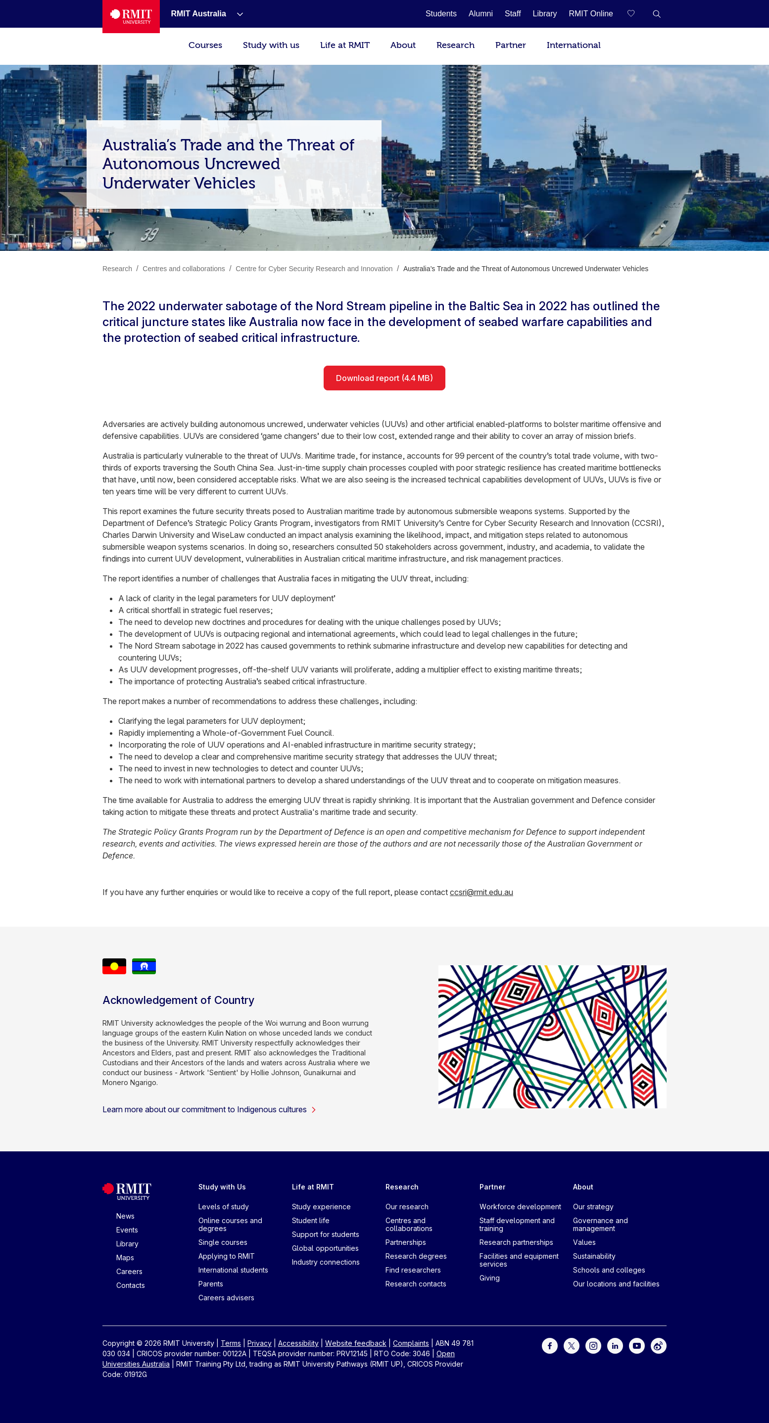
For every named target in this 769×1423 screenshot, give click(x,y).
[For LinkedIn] (615, 1345)
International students (233, 1270)
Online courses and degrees (230, 1224)
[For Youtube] (637, 1345)
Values (584, 1242)
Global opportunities (325, 1248)
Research (455, 45)
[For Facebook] (550, 1345)
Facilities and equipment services (519, 1260)
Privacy (259, 1343)
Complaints (411, 1343)
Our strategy (593, 1206)
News (125, 1216)
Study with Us (222, 1187)
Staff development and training (517, 1224)
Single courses (222, 1242)
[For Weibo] (659, 1345)
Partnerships (405, 1242)
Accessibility (298, 1343)
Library (127, 1243)
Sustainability (594, 1256)
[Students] (441, 13)
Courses (205, 45)
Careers (129, 1271)
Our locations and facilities (616, 1284)
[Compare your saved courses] (637, 14)
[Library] (545, 13)
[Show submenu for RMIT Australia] (236, 14)
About (403, 45)
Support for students (325, 1234)
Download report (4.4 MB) (384, 378)
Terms (231, 1343)
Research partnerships (516, 1242)
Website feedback (355, 1343)
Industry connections (326, 1262)
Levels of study (223, 1206)
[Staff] (513, 13)
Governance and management (600, 1224)
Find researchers (413, 1270)
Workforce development (520, 1206)
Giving (490, 1278)
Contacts (130, 1285)
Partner (510, 45)
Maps (125, 1257)
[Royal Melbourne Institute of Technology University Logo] (131, 16)
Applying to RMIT (226, 1256)
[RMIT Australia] (198, 13)
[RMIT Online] (591, 13)
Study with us (271, 45)
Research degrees (416, 1256)
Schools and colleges (609, 1270)
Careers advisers (226, 1297)
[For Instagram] (593, 1345)
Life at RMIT (345, 45)
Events (127, 1230)
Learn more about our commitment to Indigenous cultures (209, 1109)
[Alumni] (481, 13)
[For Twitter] (571, 1345)
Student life (311, 1220)
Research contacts (415, 1284)
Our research (407, 1206)
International (574, 45)
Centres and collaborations (409, 1224)
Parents (210, 1284)
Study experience (321, 1206)
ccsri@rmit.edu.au (481, 892)
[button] (657, 14)
